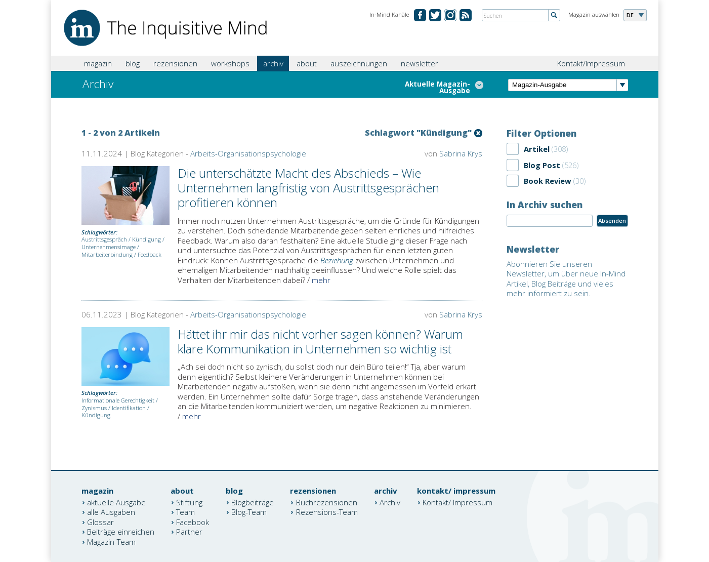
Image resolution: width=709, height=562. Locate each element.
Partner (189, 532)
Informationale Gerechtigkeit (117, 400)
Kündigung (146, 239)
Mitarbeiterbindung (107, 254)
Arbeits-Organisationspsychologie (248, 153)
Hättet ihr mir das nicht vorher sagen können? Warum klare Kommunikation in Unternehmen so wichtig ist (320, 341)
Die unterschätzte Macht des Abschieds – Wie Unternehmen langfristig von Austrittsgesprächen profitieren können (308, 188)
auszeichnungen (358, 63)
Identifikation (129, 408)
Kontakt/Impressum (591, 63)
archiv (273, 63)
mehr (321, 280)
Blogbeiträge (252, 502)
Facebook (192, 521)
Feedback (149, 254)
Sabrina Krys (460, 153)
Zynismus (94, 408)
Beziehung (336, 260)
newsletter (419, 63)
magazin (98, 63)
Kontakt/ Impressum (457, 502)
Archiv (390, 502)
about (307, 63)
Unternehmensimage (108, 247)
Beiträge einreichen (120, 532)
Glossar (100, 521)
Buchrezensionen (326, 502)
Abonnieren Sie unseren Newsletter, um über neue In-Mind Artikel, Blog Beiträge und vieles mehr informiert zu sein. (566, 279)
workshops (230, 63)
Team (185, 512)
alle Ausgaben (111, 512)
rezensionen (175, 63)
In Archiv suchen (544, 204)
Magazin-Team (111, 541)
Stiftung (189, 502)
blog (133, 63)
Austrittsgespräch (104, 239)
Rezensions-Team (327, 512)
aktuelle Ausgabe (116, 502)
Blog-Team (249, 512)
